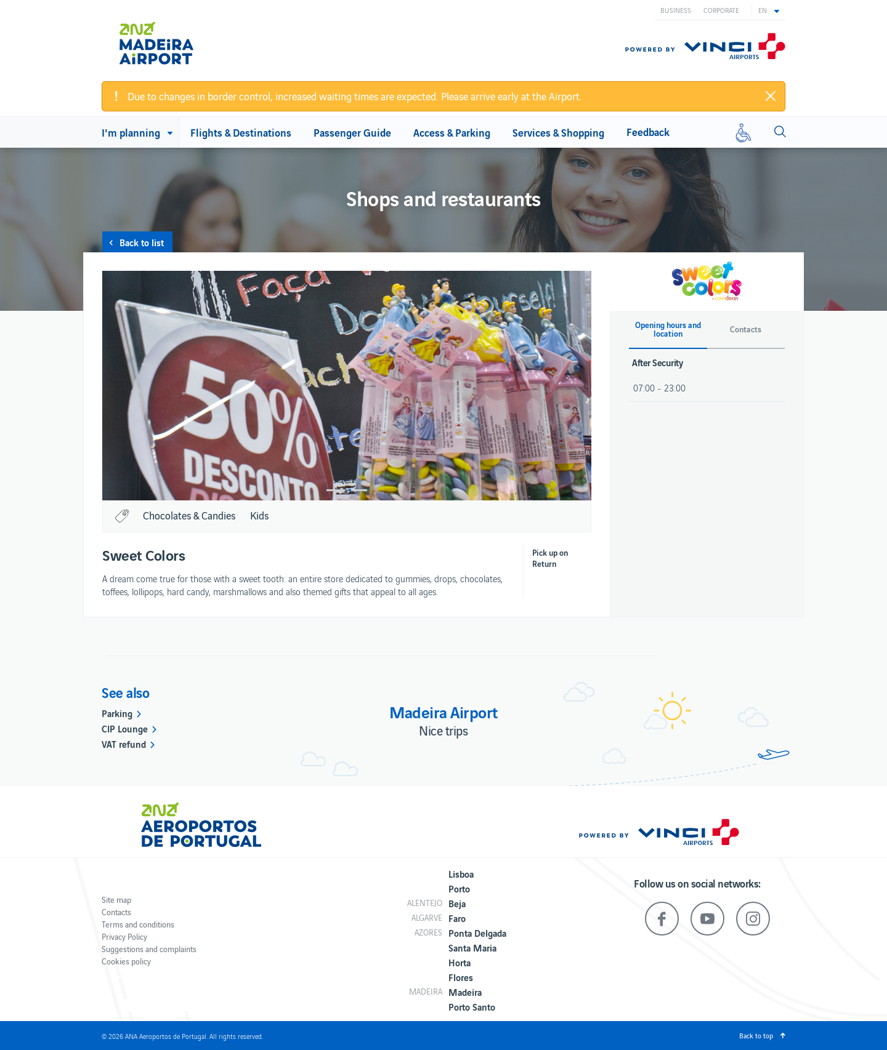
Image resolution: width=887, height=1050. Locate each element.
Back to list (141, 242)
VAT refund (124, 743)
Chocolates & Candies (189, 515)
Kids (259, 515)
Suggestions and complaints (149, 949)
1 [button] (335, 490)
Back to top (756, 1035)
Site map (116, 899)
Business (675, 10)
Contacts (116, 912)
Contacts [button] (745, 329)
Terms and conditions (138, 924)
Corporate (721, 10)
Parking (117, 713)
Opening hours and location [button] (668, 329)
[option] (402, 385)
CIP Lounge (125, 728)
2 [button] (358, 490)
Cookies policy (126, 961)
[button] (768, 10)
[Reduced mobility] (743, 132)
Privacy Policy (124, 936)
